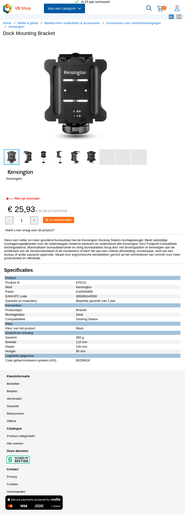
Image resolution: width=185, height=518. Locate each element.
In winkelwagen (58, 220)
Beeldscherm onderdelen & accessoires (72, 23)
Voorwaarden (16, 491)
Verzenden (14, 398)
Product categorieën (21, 436)
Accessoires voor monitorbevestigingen (133, 23)
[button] (143, 45)
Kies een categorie (64, 8)
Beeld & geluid (28, 23)
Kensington (16, 26)
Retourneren (15, 413)
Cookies (12, 484)
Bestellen (13, 383)
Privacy (12, 476)
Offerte (11, 421)
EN (179, 17)
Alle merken (15, 443)
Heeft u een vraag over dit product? (30, 230)
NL (171, 17)
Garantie (13, 406)
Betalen (12, 391)
